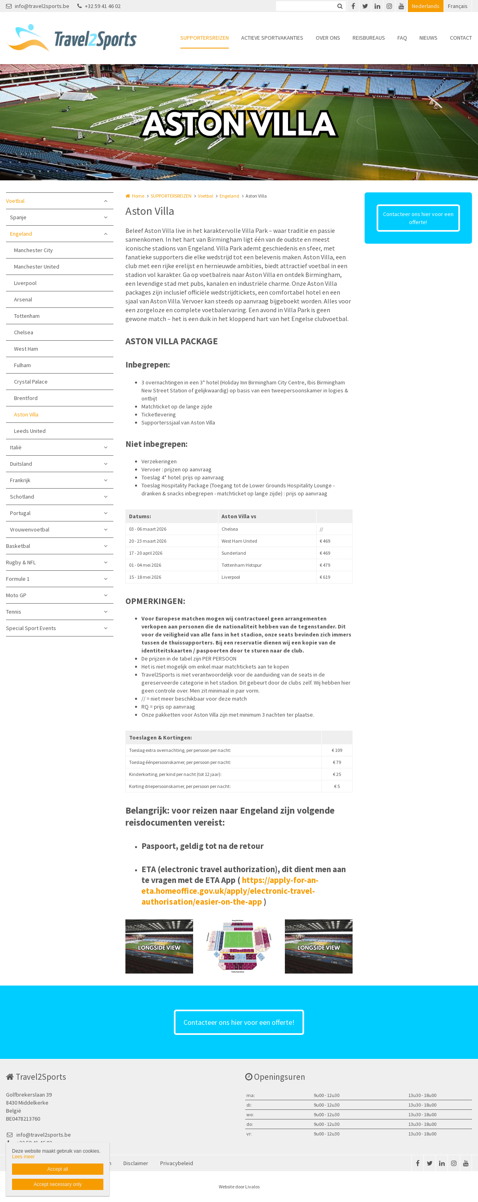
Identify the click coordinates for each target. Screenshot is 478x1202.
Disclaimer (135, 1163)
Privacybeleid (176, 1163)
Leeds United (30, 430)
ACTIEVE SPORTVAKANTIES (272, 37)
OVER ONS (328, 37)
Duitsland (21, 463)
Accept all (57, 1169)
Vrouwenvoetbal (29, 529)
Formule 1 (18, 578)
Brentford (26, 398)
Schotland (22, 496)
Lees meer (23, 1157)
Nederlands (426, 6)
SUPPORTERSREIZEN (204, 37)
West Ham (26, 348)
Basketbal (18, 545)
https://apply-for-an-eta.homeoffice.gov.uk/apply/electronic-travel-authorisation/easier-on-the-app (230, 891)
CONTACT (461, 37)
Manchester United (36, 266)
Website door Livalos (239, 1187)
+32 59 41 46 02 (99, 6)
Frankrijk (20, 480)
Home (138, 196)
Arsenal (23, 299)
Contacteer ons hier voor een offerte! (418, 218)
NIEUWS (429, 37)
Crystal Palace (31, 381)
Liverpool (25, 283)
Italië (16, 447)
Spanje (18, 217)
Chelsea (23, 332)
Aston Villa (26, 414)
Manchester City (33, 250)
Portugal (20, 513)
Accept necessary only (58, 1184)
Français (458, 6)
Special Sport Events (31, 628)
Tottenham (27, 315)
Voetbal (15, 200)
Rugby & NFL (21, 562)
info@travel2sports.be (37, 6)
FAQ (402, 37)
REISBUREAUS (369, 37)
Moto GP (16, 595)
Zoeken (340, 6)
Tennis (13, 611)
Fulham (22, 365)
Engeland (21, 233)
